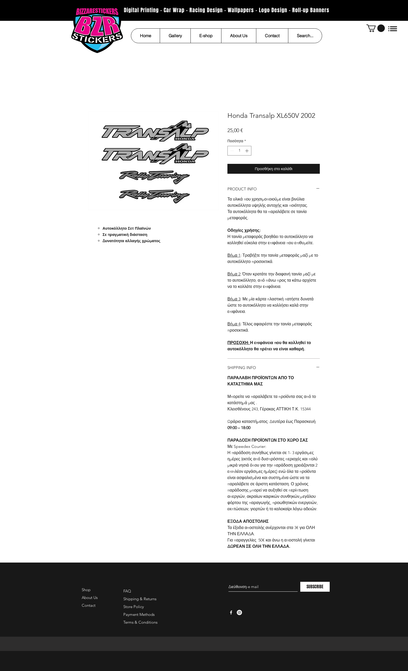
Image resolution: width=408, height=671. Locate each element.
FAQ (127, 591)
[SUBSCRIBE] (315, 587)
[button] (375, 28)
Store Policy (133, 606)
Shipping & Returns (139, 598)
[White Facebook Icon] (231, 612)
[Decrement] (231, 150)
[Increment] (247, 150)
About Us (90, 597)
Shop (86, 589)
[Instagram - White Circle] (239, 612)
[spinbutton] (239, 150)
